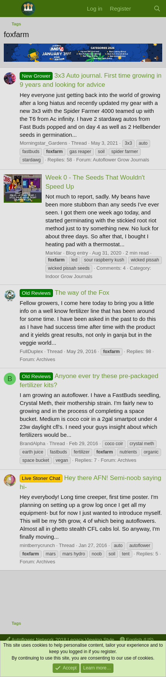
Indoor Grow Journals (68, 276)
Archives (45, 359)
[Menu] (10, 8)
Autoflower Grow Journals (121, 160)
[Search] (157, 9)
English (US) (137, 640)
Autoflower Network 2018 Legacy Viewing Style (59, 640)
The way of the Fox (64, 292)
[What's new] (142, 9)
